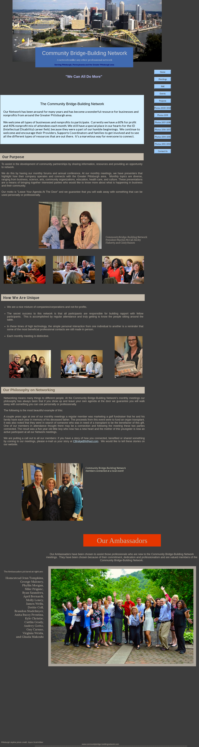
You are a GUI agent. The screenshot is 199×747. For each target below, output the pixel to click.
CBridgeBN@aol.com (85, 441)
